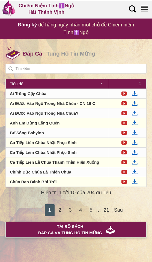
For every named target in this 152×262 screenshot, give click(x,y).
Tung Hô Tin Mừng (70, 53)
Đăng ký (27, 25)
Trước (35, 210)
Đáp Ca (32, 53)
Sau (118, 210)
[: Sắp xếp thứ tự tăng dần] (127, 84)
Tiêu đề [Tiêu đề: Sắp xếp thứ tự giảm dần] (16, 83)
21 (106, 210)
